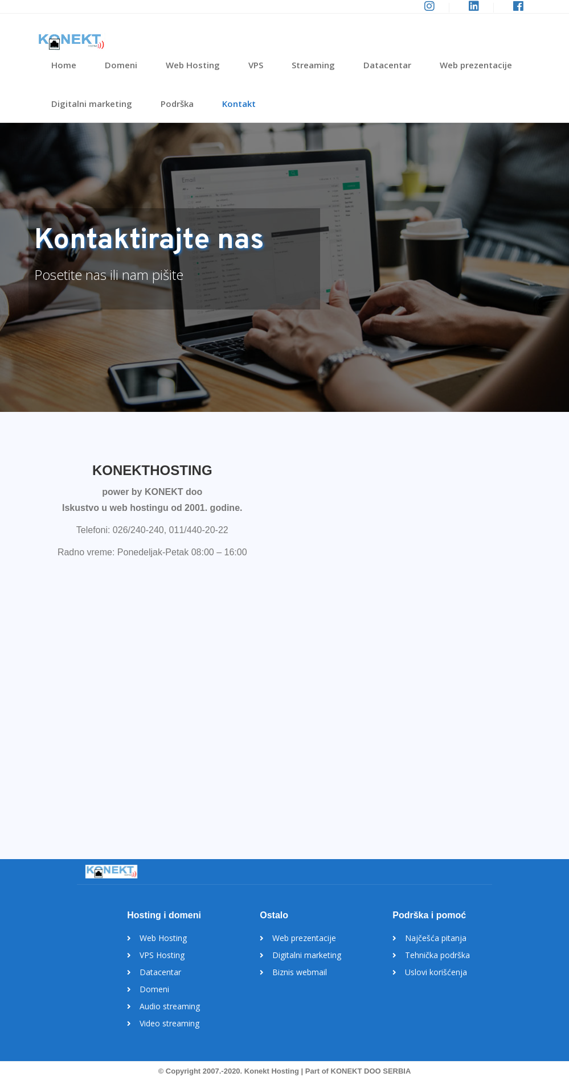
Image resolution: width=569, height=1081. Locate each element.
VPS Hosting (162, 955)
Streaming (313, 65)
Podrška (177, 103)
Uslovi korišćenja (436, 972)
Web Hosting (193, 65)
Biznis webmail (299, 972)
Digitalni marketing (91, 103)
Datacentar (387, 65)
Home (63, 65)
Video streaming (169, 1023)
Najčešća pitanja (435, 938)
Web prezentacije (476, 65)
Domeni (121, 65)
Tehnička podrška (437, 955)
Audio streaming (170, 1006)
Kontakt (239, 103)
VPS (255, 65)
